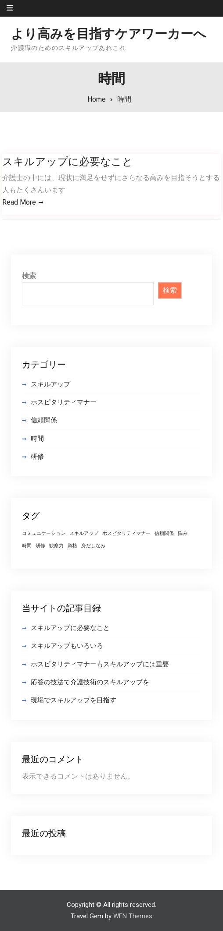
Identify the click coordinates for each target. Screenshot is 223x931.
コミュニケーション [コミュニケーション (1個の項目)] (43, 534)
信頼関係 (44, 421)
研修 (37, 457)
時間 (37, 438)
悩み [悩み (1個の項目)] (182, 534)
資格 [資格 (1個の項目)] (72, 546)
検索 (29, 276)
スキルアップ (50, 385)
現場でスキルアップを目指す (73, 700)
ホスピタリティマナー (64, 403)
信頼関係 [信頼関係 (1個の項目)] (164, 534)
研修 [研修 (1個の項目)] (40, 546)
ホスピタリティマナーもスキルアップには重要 (100, 664)
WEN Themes (132, 916)
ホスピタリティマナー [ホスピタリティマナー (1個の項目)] (126, 534)
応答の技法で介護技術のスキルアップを (90, 683)
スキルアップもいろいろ (67, 646)
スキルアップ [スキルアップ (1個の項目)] (83, 534)
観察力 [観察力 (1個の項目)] (56, 546)
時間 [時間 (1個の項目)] (27, 546)
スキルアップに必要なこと (67, 161)
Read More (19, 202)
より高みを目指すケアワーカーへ (108, 33)
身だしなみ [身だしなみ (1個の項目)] (93, 546)
